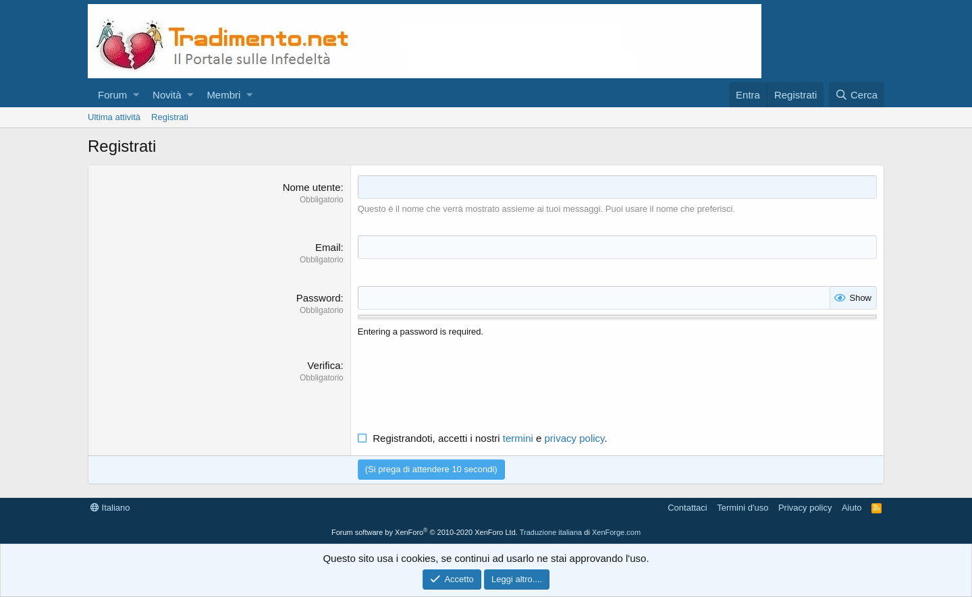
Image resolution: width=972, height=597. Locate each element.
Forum (112, 95)
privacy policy (575, 438)
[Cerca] (856, 94)
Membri (223, 95)
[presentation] (460, 384)
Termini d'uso (742, 508)
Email (328, 247)
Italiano (110, 508)
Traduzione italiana (551, 532)
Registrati (169, 117)
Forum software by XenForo (424, 532)
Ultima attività (114, 117)
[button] (136, 94)
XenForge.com (616, 532)
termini (518, 438)
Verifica (323, 365)
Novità (167, 95)
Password (318, 298)
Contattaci (687, 508)
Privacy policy (805, 508)
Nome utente (312, 187)
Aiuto (852, 508)
